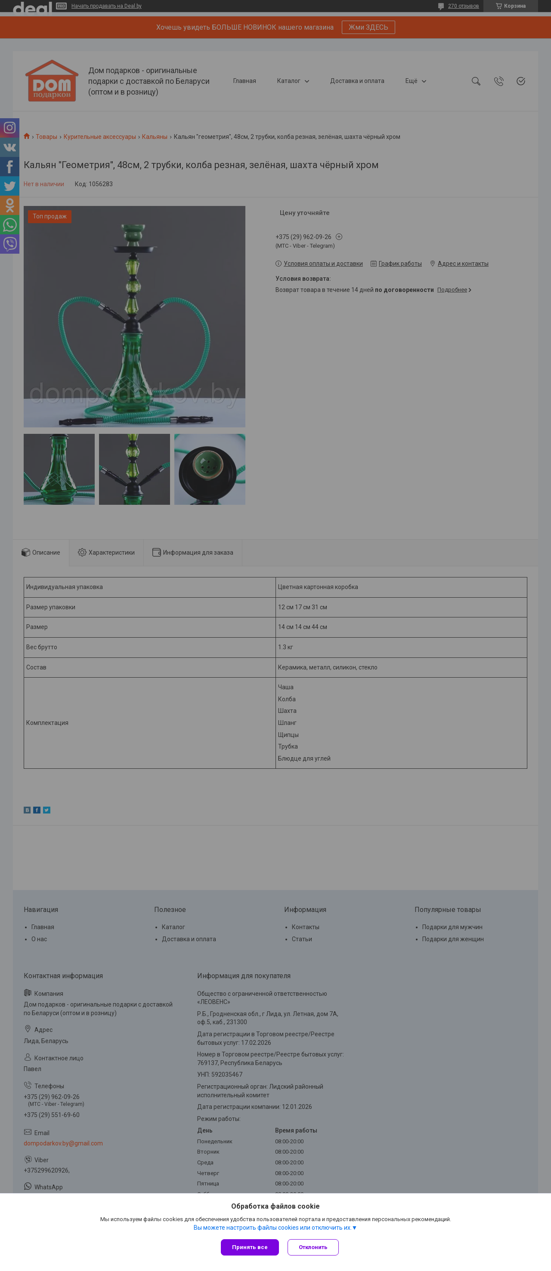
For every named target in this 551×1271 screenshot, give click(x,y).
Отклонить (313, 1247)
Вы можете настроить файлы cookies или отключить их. (273, 1227)
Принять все (250, 1247)
